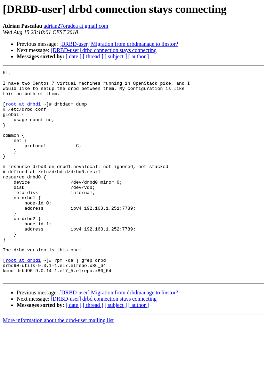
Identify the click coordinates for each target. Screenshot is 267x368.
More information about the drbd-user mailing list (58, 362)
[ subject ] (116, 56)
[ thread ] (93, 56)
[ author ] (138, 56)
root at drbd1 (23, 111)
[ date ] (73, 56)
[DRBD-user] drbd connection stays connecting (104, 50)
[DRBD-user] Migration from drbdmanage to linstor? (118, 44)
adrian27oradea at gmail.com (75, 26)
